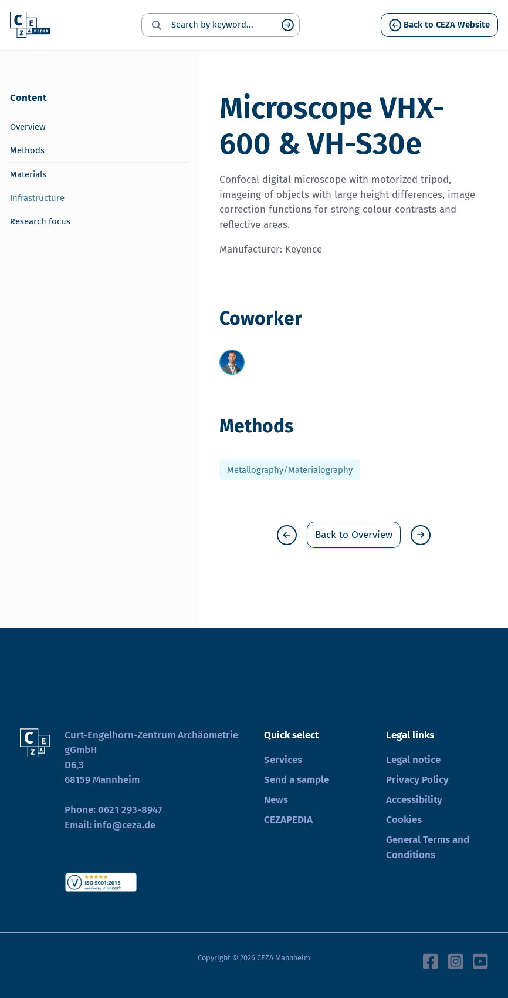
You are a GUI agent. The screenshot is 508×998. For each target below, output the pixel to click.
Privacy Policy (417, 780)
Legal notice (413, 760)
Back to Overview (353, 535)
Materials (28, 174)
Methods (27, 150)
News (276, 800)
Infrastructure (37, 198)
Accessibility (414, 800)
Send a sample (296, 780)
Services (283, 760)
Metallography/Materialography (290, 469)
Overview (28, 127)
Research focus (40, 221)
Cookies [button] (404, 820)
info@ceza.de (124, 825)
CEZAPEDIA (288, 820)
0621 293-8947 (130, 810)
